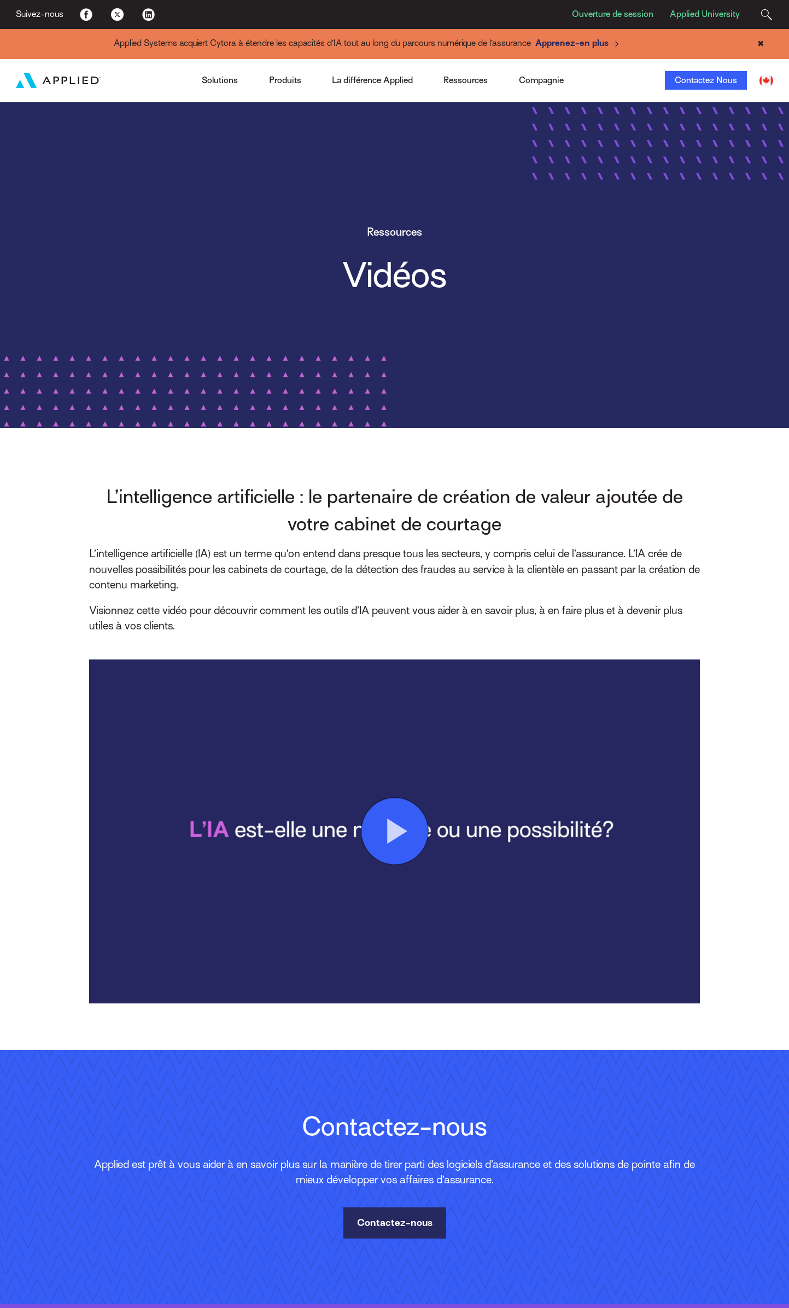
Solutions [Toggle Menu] (220, 80)
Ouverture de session (612, 14)
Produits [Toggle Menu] (285, 80)
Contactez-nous (395, 1222)
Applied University (705, 14)
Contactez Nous (706, 80)
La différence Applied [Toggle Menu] (372, 80)
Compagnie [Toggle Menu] (541, 80)
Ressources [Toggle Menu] (465, 80)
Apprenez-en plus (578, 44)
